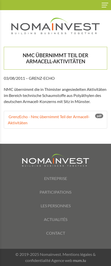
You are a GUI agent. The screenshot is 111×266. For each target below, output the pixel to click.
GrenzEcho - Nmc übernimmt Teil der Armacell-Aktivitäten (55, 119)
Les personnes (56, 205)
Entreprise (55, 178)
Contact (55, 233)
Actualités (55, 219)
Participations (55, 192)
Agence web (61, 260)
